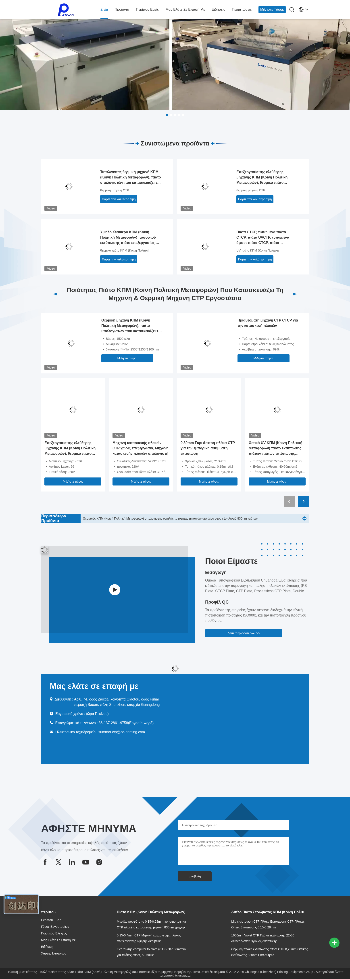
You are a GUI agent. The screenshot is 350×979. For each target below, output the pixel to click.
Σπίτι (104, 9)
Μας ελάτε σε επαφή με (185, 9)
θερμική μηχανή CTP (114, 190)
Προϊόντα (122, 9)
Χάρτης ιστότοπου (53, 953)
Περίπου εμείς (147, 9)
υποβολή (194, 876)
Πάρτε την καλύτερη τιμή (119, 199)
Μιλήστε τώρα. (272, 9)
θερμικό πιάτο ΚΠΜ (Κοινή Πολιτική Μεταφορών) (124, 253)
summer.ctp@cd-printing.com (121, 732)
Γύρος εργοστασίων (55, 926)
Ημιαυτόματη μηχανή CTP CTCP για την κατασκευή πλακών (268, 323)
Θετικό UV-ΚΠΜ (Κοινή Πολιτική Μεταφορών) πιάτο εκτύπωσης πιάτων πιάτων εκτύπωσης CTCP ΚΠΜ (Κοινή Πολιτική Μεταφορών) (275, 448)
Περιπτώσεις (242, 9)
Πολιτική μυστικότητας (21, 972)
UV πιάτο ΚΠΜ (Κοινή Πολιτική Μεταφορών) (257, 253)
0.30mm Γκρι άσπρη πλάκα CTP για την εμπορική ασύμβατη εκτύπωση (208, 448)
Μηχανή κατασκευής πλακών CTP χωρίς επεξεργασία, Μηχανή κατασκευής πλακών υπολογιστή (140, 448)
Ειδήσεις (218, 9)
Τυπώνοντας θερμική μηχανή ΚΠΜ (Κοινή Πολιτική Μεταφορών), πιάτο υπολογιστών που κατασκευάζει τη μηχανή (130, 177)
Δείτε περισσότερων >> (244, 633)
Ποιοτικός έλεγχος (54, 933)
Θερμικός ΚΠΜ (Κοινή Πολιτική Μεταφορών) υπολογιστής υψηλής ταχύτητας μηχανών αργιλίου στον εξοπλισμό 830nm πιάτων (170, 518)
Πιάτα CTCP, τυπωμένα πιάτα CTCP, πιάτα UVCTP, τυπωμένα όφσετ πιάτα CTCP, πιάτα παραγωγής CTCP (262, 238)
